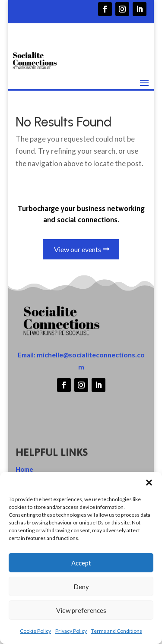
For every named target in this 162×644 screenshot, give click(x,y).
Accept (81, 563)
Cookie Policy (35, 631)
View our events (77, 249)
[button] (149, 482)
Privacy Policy (71, 631)
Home (24, 469)
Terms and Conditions (116, 631)
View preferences (81, 610)
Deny (81, 586)
